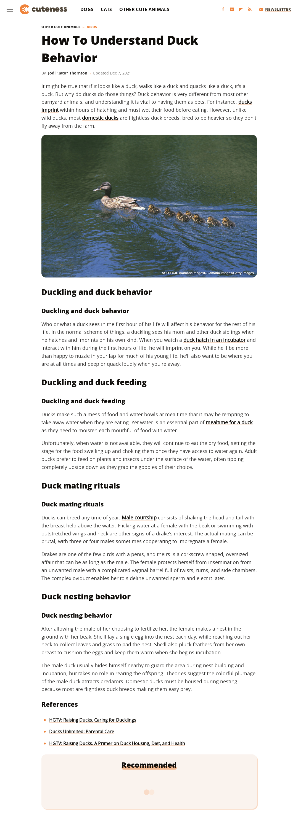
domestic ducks (100, 117)
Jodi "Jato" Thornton (67, 73)
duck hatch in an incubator (214, 340)
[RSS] (249, 9)
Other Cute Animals (144, 9)
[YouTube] (232, 9)
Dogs (86, 9)
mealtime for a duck (229, 422)
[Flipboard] (240, 9)
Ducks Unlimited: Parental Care (81, 731)
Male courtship (139, 517)
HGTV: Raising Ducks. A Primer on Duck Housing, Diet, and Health (117, 743)
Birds (92, 27)
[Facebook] (223, 9)
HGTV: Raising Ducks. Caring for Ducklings (92, 720)
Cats (106, 9)
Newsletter (275, 9)
